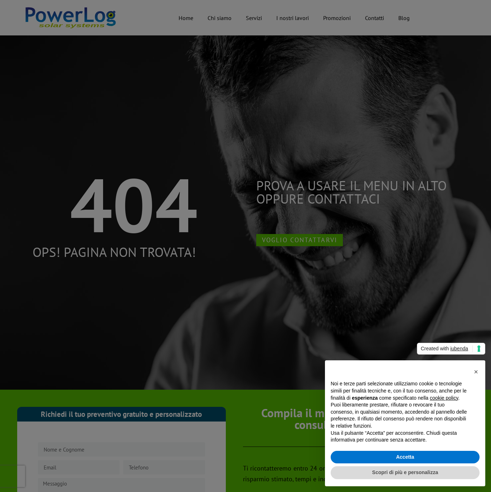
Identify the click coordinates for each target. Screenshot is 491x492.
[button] (476, 371)
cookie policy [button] (444, 398)
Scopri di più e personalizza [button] (405, 472)
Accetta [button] (405, 457)
